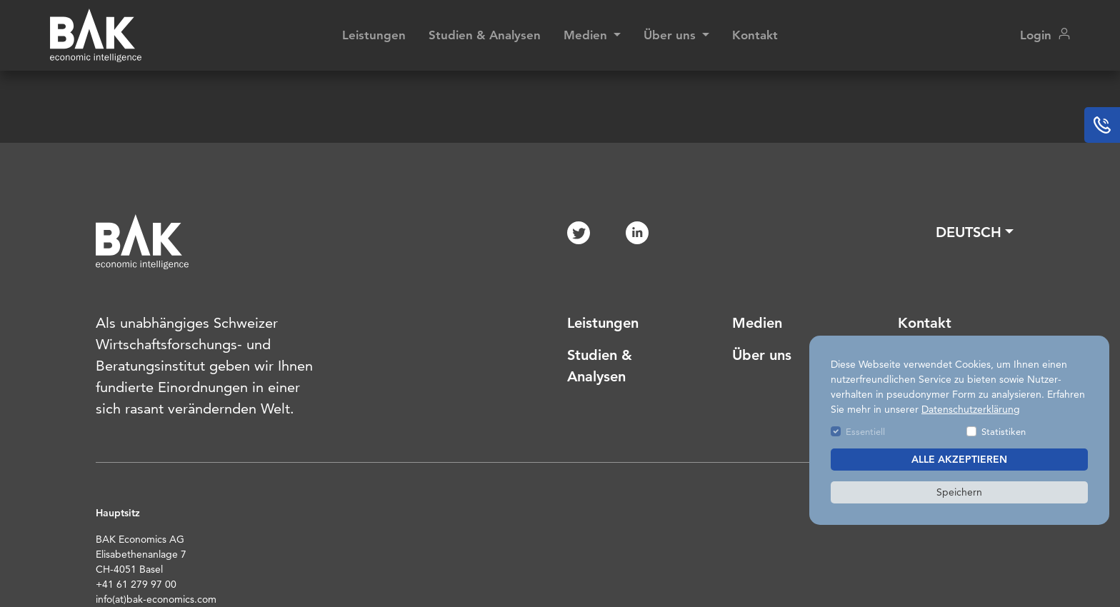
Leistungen (374, 35)
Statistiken (1003, 431)
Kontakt (755, 35)
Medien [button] (587, 35)
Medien (757, 322)
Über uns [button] (671, 35)
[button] (974, 232)
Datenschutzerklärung (970, 409)
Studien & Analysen (485, 35)
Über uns (761, 354)
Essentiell (865, 431)
